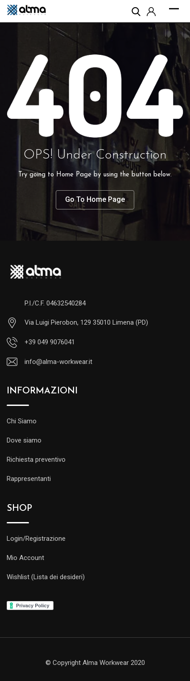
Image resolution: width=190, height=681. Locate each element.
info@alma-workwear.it (58, 362)
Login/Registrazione (36, 539)
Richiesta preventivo (36, 459)
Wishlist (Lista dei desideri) (46, 577)
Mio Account (25, 558)
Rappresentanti (29, 479)
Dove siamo (24, 440)
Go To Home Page (95, 199)
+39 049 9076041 (50, 342)
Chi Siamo (22, 421)
